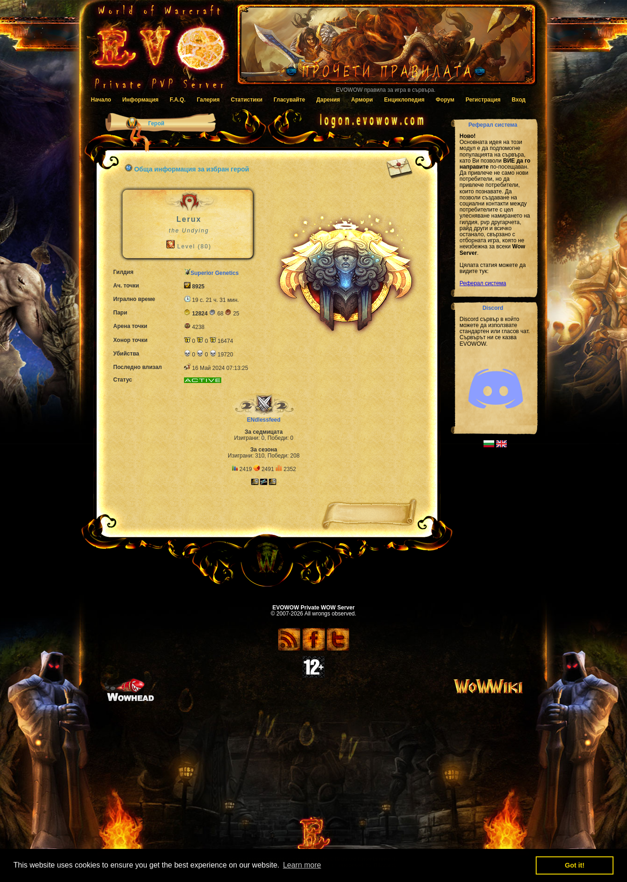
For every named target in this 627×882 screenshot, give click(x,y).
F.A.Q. (177, 99)
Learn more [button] (302, 865)
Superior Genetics (215, 273)
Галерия (208, 99)
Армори (362, 99)
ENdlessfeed (263, 420)
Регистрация (482, 99)
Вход (519, 99)
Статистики (247, 99)
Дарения (328, 99)
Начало (101, 99)
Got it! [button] (575, 865)
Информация (140, 99)
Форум (445, 99)
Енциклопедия (404, 99)
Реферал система (483, 283)
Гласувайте (289, 99)
